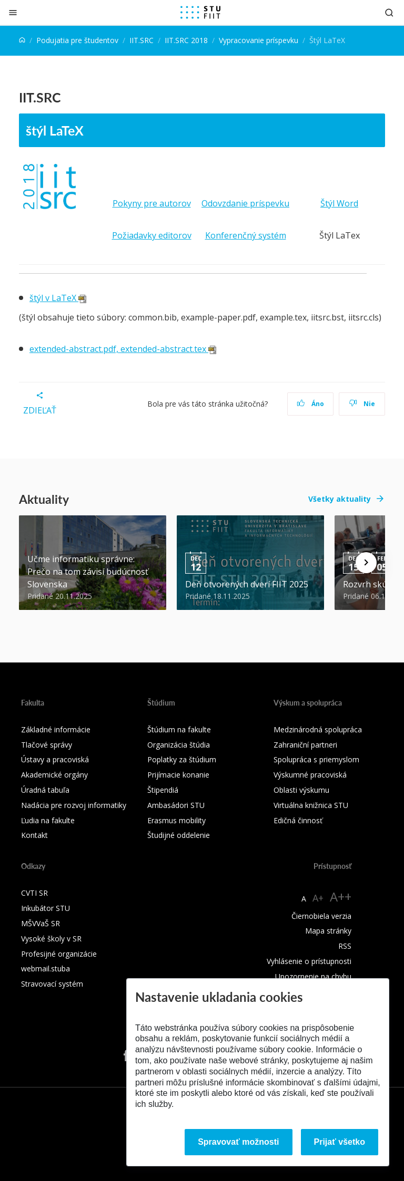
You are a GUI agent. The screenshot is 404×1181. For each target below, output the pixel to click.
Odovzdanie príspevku (245, 203)
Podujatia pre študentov (77, 40)
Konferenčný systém (245, 235)
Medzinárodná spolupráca (318, 729)
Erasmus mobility (176, 820)
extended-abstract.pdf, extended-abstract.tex (122, 349)
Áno (311, 403)
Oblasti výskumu (301, 790)
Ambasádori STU (176, 805)
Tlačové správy (46, 745)
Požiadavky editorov (151, 235)
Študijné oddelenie (178, 835)
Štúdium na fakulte (179, 729)
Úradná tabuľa (45, 790)
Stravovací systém (52, 984)
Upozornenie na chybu (313, 976)
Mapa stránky (328, 931)
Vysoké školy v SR (51, 939)
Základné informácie (55, 729)
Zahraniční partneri (305, 745)
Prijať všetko (340, 1141)
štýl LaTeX (55, 130)
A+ (318, 898)
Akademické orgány (54, 775)
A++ (340, 896)
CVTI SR (34, 893)
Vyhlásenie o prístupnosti (309, 961)
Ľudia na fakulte (48, 820)
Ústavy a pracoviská (55, 759)
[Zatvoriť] (13, 12)
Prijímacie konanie (178, 775)
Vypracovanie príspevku (258, 40)
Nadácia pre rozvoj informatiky (73, 805)
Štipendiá (162, 790)
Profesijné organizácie (59, 954)
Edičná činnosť (298, 820)
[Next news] (366, 562)
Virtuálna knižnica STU (311, 805)
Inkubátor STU (45, 908)
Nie (362, 403)
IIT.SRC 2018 (186, 40)
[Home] (22, 40)
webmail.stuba (45, 968)
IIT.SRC (141, 40)
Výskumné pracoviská (310, 775)
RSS (344, 946)
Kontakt (34, 835)
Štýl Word (339, 203)
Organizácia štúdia (178, 745)
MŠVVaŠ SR (40, 923)
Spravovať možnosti (238, 1141)
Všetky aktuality (339, 499)
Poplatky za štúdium (181, 759)
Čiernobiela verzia (321, 916)
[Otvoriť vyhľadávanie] (389, 12)
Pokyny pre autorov (152, 203)
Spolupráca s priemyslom (316, 759)
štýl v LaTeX (57, 298)
